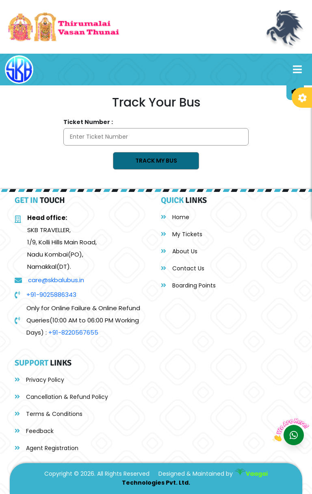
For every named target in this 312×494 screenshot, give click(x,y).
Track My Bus (156, 161)
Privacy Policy (39, 380)
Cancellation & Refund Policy (61, 397)
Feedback (34, 431)
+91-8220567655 (73, 332)
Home (175, 217)
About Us (179, 251)
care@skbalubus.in (56, 280)
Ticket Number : (88, 122)
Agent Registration (46, 448)
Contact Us (182, 268)
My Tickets (181, 234)
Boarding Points (188, 285)
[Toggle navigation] (297, 69)
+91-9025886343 (51, 294)
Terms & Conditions (48, 414)
